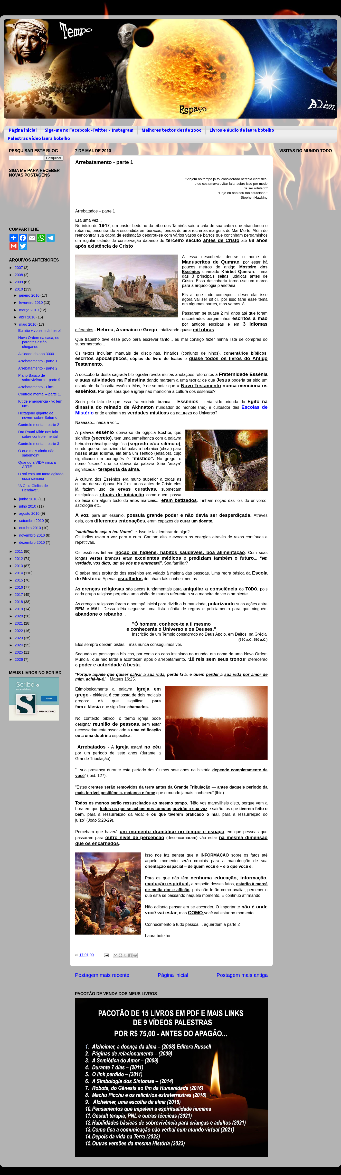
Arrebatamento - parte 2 (38, 368)
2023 (19, 638)
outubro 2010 (30, 528)
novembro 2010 (32, 535)
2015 (19, 580)
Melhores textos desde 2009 (171, 130)
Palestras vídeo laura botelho (39, 139)
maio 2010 (28, 324)
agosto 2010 (30, 513)
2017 (19, 595)
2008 (19, 275)
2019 (19, 609)
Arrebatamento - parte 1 (38, 361)
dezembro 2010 (32, 542)
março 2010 (29, 310)
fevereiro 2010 (31, 302)
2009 (19, 282)
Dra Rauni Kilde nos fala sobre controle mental (38, 434)
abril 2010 (27, 317)
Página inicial (23, 130)
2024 (19, 645)
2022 (19, 631)
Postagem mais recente (102, 975)
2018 (19, 602)
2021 (19, 623)
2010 (19, 289)
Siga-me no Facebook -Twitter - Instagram (89, 130)
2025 (19, 652)
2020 (19, 616)
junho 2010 (29, 499)
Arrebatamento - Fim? (36, 387)
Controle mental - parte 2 (38, 425)
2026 (19, 659)
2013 (19, 566)
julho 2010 (28, 506)
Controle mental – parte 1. (39, 394)
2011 (19, 551)
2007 (19, 268)
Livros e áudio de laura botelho (242, 130)
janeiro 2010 (30, 295)
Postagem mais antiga (242, 975)
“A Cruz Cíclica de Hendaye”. (33, 488)
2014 (19, 573)
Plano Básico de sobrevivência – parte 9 (39, 377)
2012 (19, 559)
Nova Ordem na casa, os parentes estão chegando (38, 342)
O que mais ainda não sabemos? (36, 453)
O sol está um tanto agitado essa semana (40, 476)
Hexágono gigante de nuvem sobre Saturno (38, 415)
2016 (19, 587)
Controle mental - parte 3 (38, 444)
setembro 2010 (32, 521)
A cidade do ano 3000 (36, 354)
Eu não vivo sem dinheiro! (39, 330)
